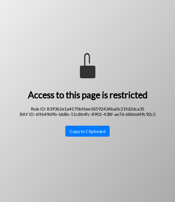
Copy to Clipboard (87, 131)
